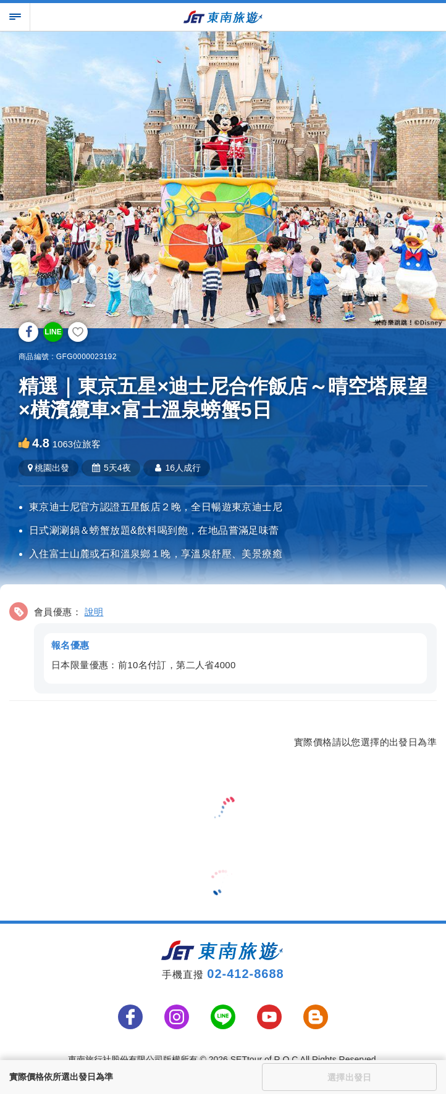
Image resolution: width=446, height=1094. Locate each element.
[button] (223, 645)
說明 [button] (94, 612)
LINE (52, 332)
